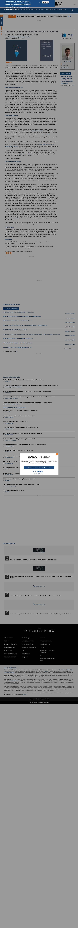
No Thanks (45, 2)
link (40, 471)
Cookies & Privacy (38, 474)
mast (38, 471)
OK (40, 2)
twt (36, 471)
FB (34, 471)
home (42, 471)
